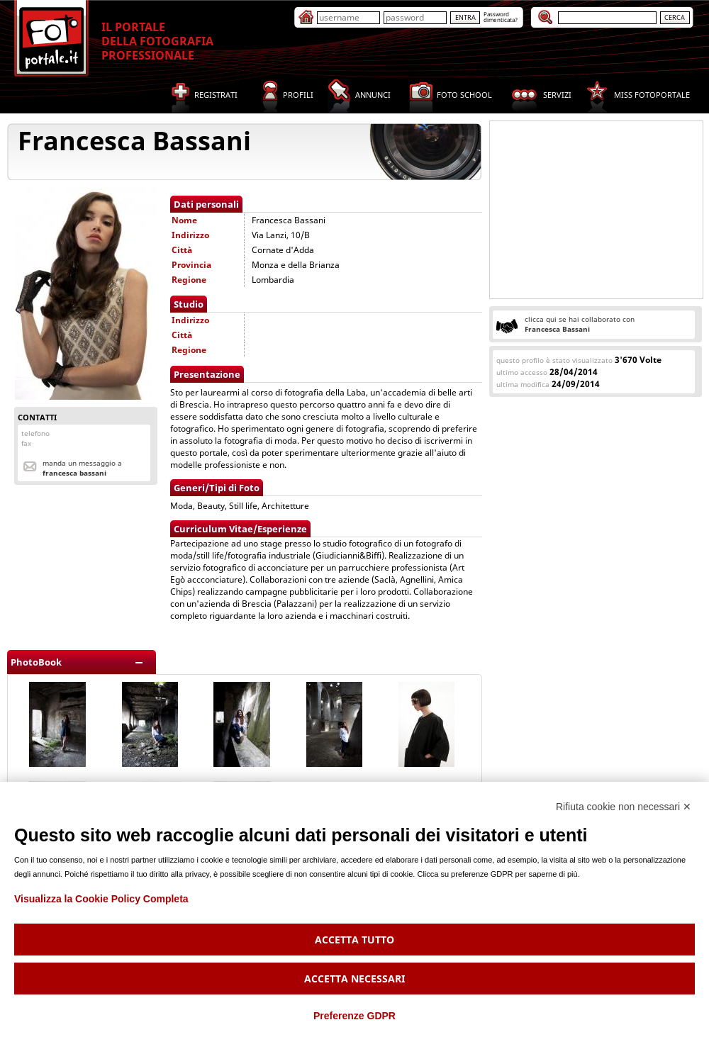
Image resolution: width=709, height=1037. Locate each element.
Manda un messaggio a (82, 468)
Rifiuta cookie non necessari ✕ (623, 806)
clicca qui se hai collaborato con (580, 324)
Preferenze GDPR (354, 1015)
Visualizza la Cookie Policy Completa (101, 898)
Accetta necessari (354, 978)
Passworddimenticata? (501, 16)
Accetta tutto (354, 939)
